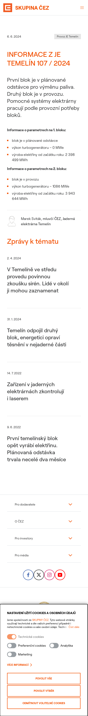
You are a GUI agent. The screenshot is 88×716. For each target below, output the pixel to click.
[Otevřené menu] (82, 7)
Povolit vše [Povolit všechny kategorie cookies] (44, 678)
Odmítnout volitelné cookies (44, 703)
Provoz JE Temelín (67, 36)
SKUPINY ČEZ (40, 620)
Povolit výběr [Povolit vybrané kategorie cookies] (44, 690)
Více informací (19, 664)
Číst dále (74, 627)
